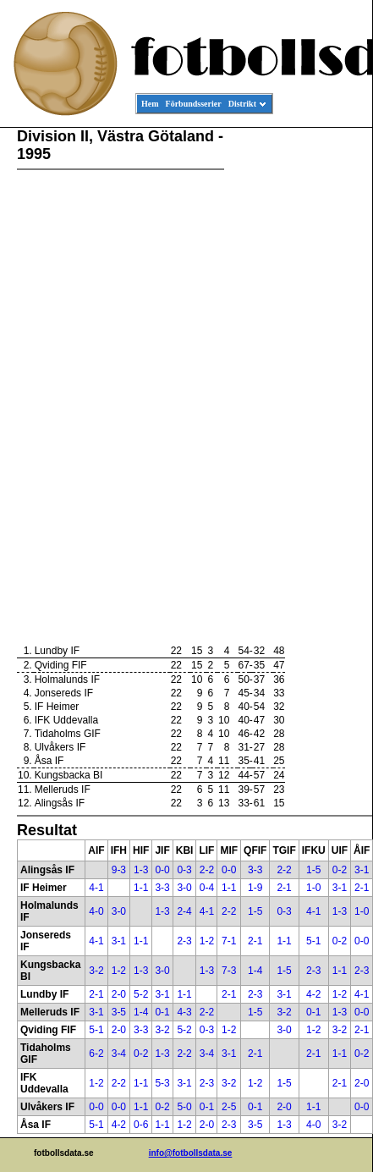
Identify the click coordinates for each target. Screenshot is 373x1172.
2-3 (184, 941)
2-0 (119, 994)
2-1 (284, 888)
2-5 (229, 1107)
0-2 (339, 870)
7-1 (229, 941)
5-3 (162, 1083)
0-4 (207, 888)
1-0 (313, 888)
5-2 (141, 994)
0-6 (141, 1125)
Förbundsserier (194, 103)
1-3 (141, 870)
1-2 (207, 941)
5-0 (184, 1107)
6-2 (96, 1053)
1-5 (313, 870)
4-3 (184, 1012)
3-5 (119, 1012)
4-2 (313, 994)
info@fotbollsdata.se (191, 1153)
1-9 (255, 888)
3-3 (255, 870)
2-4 (184, 911)
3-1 (361, 870)
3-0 (184, 888)
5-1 (313, 941)
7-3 (229, 971)
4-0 (96, 911)
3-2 (96, 971)
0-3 (184, 870)
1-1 (141, 888)
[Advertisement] (296, 386)
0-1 (162, 1012)
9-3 (119, 870)
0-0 (162, 870)
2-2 (207, 870)
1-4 (255, 971)
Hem (150, 103)
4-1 (96, 888)
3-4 (119, 1053)
